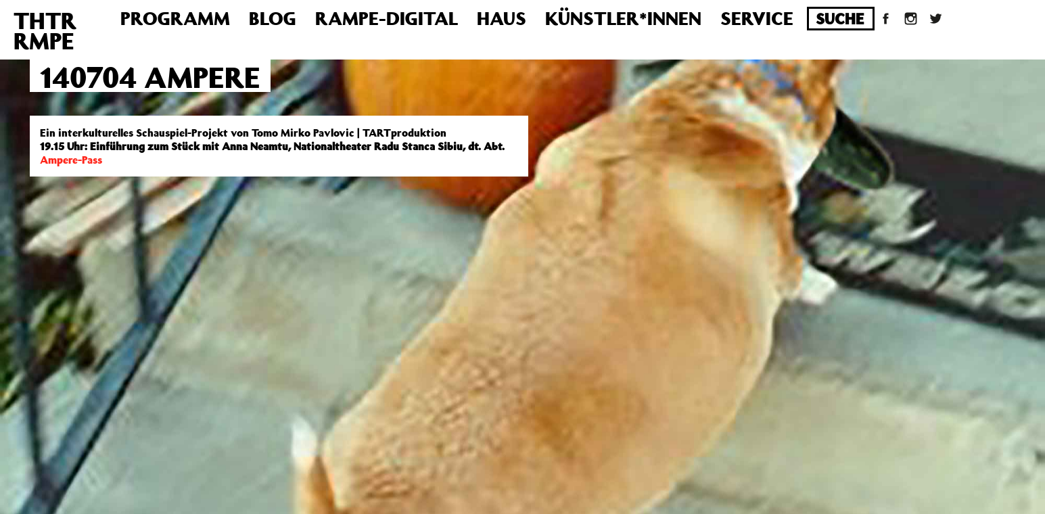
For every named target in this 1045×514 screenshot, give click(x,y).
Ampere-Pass (71, 159)
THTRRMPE (45, 30)
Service (756, 18)
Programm (175, 18)
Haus (501, 18)
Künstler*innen (623, 18)
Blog (272, 18)
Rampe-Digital (386, 18)
